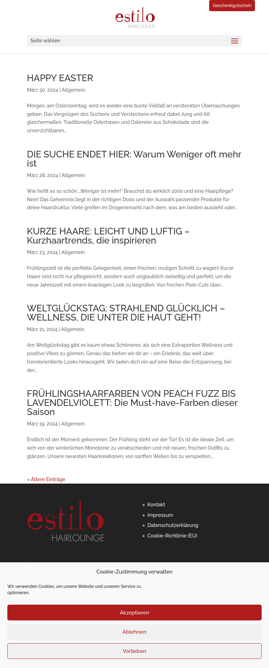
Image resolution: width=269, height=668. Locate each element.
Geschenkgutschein (232, 5)
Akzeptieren (134, 613)
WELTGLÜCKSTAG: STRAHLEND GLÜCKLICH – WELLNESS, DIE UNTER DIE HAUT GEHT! (126, 313)
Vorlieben (134, 651)
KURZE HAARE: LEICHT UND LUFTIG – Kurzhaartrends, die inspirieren (108, 236)
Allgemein (73, 90)
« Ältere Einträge (46, 479)
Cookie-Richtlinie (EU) (172, 536)
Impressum (160, 515)
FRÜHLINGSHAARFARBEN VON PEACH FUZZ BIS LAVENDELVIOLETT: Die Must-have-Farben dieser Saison (132, 402)
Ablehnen (134, 632)
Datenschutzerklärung (172, 525)
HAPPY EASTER (60, 78)
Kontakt (156, 504)
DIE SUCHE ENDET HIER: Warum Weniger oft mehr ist (134, 159)
